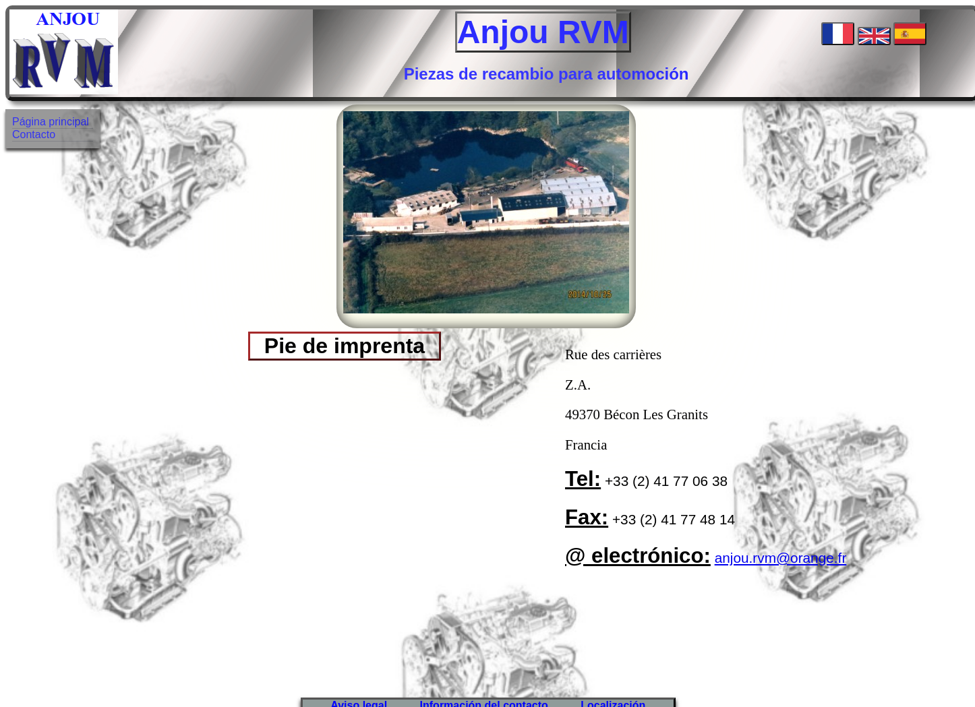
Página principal (50, 121)
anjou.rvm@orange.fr (781, 557)
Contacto (33, 134)
